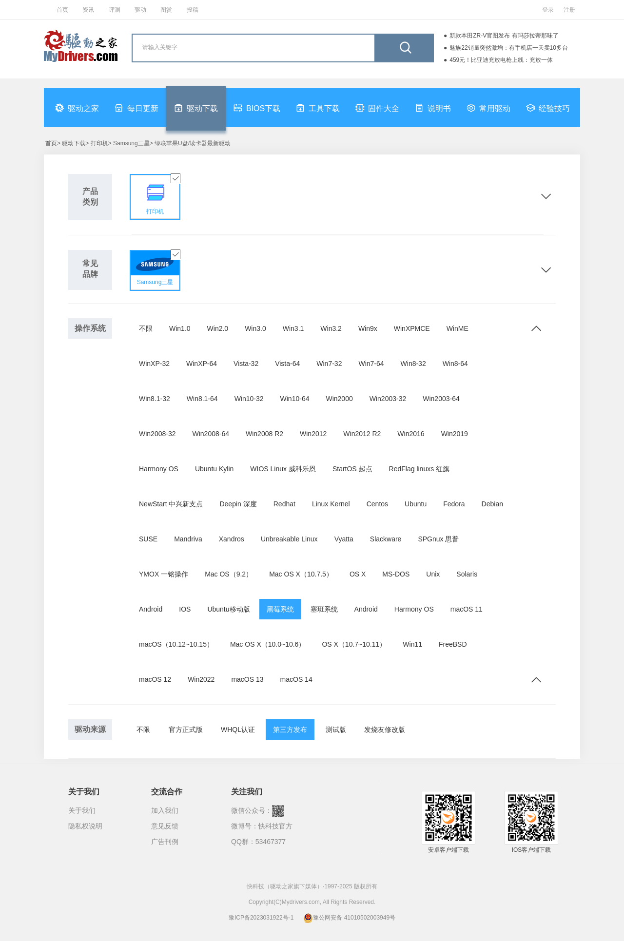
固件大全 (377, 107)
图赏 (166, 9)
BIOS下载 (257, 107)
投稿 (192, 9)
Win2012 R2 (362, 434)
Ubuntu (416, 504)
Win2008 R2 (264, 434)
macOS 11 (466, 609)
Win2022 (201, 679)
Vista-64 (287, 363)
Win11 (412, 644)
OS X (358, 574)
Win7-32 (329, 363)
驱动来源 (90, 729)
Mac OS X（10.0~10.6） (267, 644)
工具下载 (318, 107)
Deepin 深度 (237, 504)
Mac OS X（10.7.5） (301, 574)
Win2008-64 (211, 434)
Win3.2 (331, 328)
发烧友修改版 (384, 729)
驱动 (140, 9)
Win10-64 (295, 399)
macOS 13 (247, 679)
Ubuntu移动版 (228, 609)
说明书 (433, 107)
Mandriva (188, 539)
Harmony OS (158, 469)
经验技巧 (548, 107)
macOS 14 (296, 679)
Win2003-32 (388, 399)
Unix (433, 574)
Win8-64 (455, 363)
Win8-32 (413, 363)
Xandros (231, 539)
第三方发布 (290, 729)
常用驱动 (488, 107)
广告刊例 (164, 841)
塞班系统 (324, 609)
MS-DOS (396, 574)
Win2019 (454, 434)
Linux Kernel (331, 504)
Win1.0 (180, 328)
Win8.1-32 (154, 399)
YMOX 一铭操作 (163, 574)
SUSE (148, 539)
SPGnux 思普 (438, 539)
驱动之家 (77, 107)
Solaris (466, 574)
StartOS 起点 (352, 469)
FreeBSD (453, 644)
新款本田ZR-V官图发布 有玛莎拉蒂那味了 (503, 35)
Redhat (284, 504)
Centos (377, 504)
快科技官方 (275, 826)
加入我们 (164, 810)
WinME (457, 328)
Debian (492, 504)
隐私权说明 (85, 826)
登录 (548, 9)
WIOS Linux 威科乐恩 (283, 469)
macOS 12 (155, 679)
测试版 (336, 729)
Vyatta (343, 539)
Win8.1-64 (202, 399)
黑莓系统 (280, 609)
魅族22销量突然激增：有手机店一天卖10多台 (508, 47)
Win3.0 (255, 328)
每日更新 (136, 107)
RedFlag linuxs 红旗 (419, 469)
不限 (146, 328)
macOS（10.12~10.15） (176, 644)
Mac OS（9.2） (229, 574)
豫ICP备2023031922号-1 (261, 917)
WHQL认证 (238, 729)
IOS (185, 609)
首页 (62, 9)
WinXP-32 (154, 363)
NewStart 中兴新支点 (171, 504)
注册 (569, 9)
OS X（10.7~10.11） (354, 644)
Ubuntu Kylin (214, 469)
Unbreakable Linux (289, 539)
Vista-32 (246, 363)
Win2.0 (218, 328)
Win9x (367, 328)
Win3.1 (293, 328)
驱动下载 (196, 107)
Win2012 (313, 434)
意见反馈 (164, 826)
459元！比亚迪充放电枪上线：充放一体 (501, 60)
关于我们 (82, 810)
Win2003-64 (441, 399)
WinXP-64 (201, 363)
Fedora (454, 504)
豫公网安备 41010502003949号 (349, 917)
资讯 (88, 9)
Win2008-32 (157, 434)
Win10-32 (249, 399)
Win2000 (339, 399)
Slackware (386, 539)
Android (150, 609)
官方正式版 (186, 729)
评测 (114, 9)
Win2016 (410, 434)
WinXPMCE (412, 328)
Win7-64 (371, 363)
